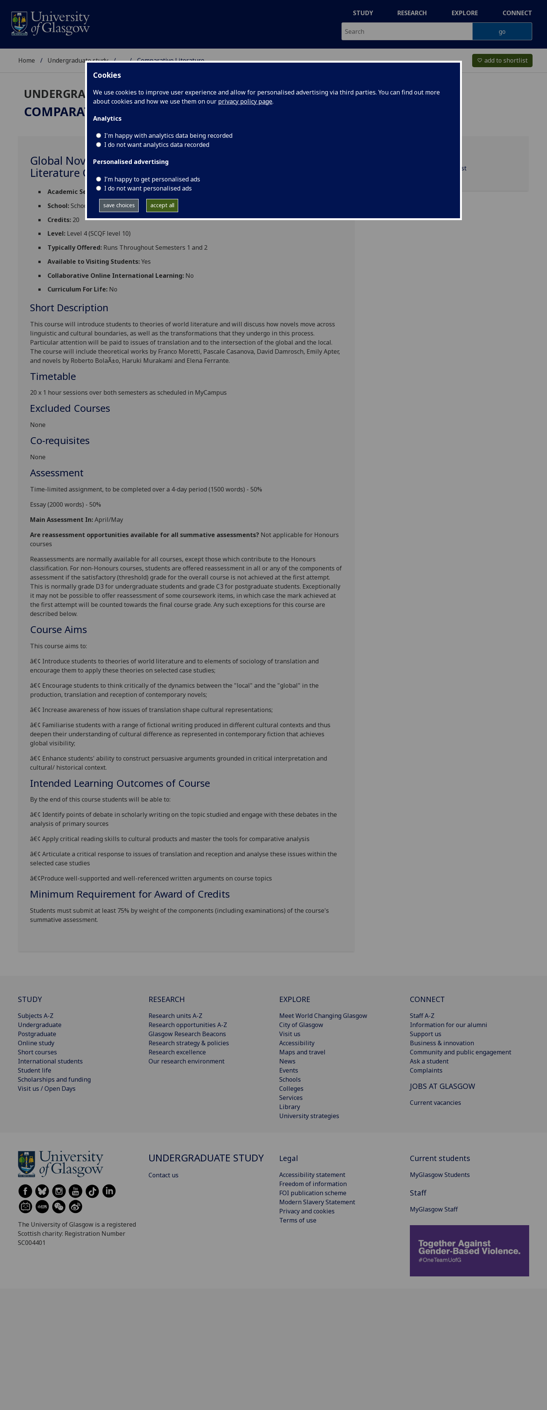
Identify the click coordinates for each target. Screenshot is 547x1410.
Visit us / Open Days (47, 1088)
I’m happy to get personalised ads (152, 179)
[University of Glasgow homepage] (50, 22)
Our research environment (186, 1061)
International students (50, 1061)
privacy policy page (245, 101)
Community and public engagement (460, 1052)
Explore (465, 13)
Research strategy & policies (189, 1043)
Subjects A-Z (36, 1015)
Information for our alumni (448, 1025)
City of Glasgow (301, 1025)
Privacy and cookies (307, 1211)
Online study (36, 1043)
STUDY (30, 999)
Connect (517, 13)
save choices (119, 205)
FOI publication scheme (312, 1193)
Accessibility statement (312, 1175)
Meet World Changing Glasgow (323, 1015)
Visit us (289, 1034)
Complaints (426, 1070)
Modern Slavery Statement (317, 1202)
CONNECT (427, 999)
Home (26, 60)
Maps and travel (302, 1052)
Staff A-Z (422, 1015)
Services (291, 1097)
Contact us (164, 1175)
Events (288, 1070)
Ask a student (429, 1061)
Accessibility (297, 1043)
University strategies (309, 1116)
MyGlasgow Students (440, 1175)
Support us (425, 1034)
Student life (34, 1070)
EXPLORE (294, 999)
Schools (290, 1079)
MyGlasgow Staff (434, 1209)
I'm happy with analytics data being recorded (168, 135)
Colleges (291, 1088)
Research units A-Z (175, 1015)
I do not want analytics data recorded (156, 144)
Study (363, 13)
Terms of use (297, 1220)
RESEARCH (167, 999)
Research (412, 13)
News (287, 1061)
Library (289, 1107)
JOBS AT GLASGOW (442, 1086)
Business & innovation (442, 1043)
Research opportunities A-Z (188, 1025)
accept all (162, 205)
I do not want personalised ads (148, 188)
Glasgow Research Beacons (187, 1034)
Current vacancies (435, 1102)
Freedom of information (313, 1184)
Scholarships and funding (54, 1079)
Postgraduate (37, 1034)
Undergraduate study (77, 60)
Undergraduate (40, 1025)
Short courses (37, 1052)
